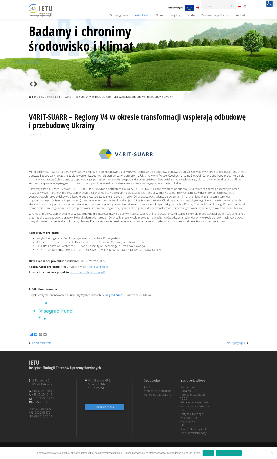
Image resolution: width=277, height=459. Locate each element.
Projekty (175, 15)
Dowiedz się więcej (228, 452)
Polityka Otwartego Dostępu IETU (191, 416)
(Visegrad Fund (112, 295)
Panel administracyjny (193, 433)
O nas (159, 15)
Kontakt (240, 15)
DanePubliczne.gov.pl (193, 429)
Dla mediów (187, 387)
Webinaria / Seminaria (157, 391)
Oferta (191, 15)
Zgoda (208, 452)
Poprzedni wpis (41, 343)
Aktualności (142, 15)
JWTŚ (147, 387)
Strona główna (119, 15)
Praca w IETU (188, 391)
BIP (182, 425)
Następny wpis (236, 343)
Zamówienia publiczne (215, 15)
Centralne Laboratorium (159, 394)
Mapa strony (187, 421)
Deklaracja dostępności (194, 402)
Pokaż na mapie (105, 407)
